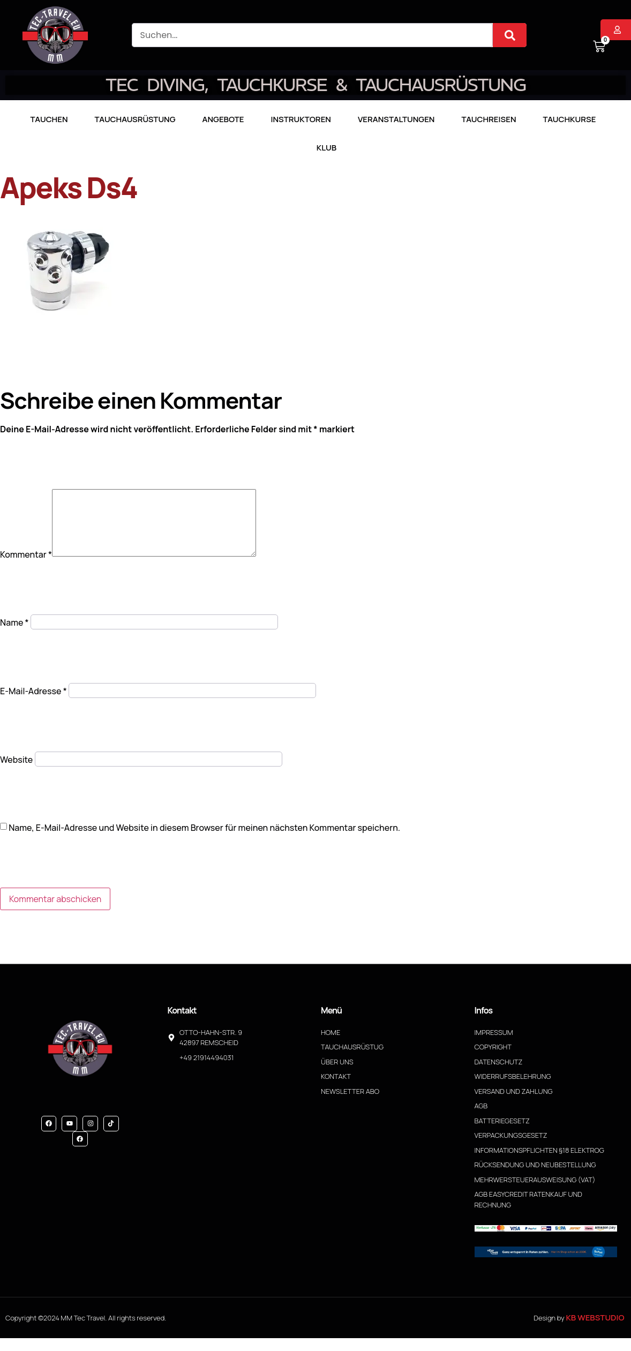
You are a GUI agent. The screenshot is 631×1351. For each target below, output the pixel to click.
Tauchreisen (488, 119)
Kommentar (26, 567)
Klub (326, 147)
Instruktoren (301, 119)
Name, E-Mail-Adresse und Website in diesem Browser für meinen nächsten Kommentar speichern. (204, 840)
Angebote (223, 119)
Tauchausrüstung (135, 119)
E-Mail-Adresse (33, 704)
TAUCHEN (49, 119)
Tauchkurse (569, 119)
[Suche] (510, 35)
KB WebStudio (595, 1330)
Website (16, 772)
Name (14, 635)
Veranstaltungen (396, 119)
